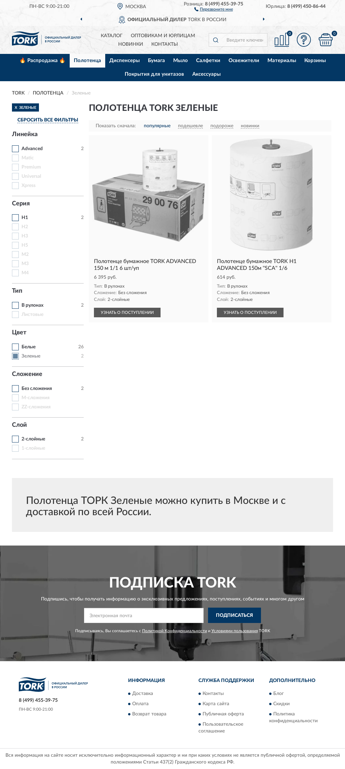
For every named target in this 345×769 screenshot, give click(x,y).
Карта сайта (216, 704)
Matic (28, 158)
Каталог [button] (112, 35)
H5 (25, 245)
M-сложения (36, 397)
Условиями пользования (234, 631)
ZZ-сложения (36, 407)
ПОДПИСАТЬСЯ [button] (234, 615)
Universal (31, 176)
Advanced (32, 148)
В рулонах (32, 305)
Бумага (156, 60)
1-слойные (33, 448)
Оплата (140, 704)
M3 (25, 263)
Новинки (130, 44)
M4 (25, 273)
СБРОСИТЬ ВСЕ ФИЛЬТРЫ (47, 120)
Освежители (244, 60)
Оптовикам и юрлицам (163, 35)
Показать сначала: (116, 126)
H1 (25, 217)
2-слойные (33, 439)
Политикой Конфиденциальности (174, 631)
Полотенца (87, 60)
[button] (213, 9)
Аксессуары (206, 74)
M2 (25, 254)
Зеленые (31, 356)
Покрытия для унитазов (154, 74)
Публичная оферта (223, 714)
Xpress (29, 185)
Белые (29, 347)
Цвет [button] (19, 333)
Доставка (142, 694)
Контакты (164, 44)
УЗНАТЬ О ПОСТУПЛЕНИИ (127, 312)
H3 (25, 236)
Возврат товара (149, 714)
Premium (31, 167)
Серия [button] (21, 204)
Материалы (281, 60)
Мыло (180, 60)
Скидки (281, 704)
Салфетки (208, 60)
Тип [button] (17, 291)
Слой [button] (19, 425)
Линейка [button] (25, 134)
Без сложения (37, 388)
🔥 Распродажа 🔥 (42, 60)
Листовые (32, 314)
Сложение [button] (27, 374)
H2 (25, 226)
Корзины (315, 60)
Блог (278, 694)
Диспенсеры (124, 60)
